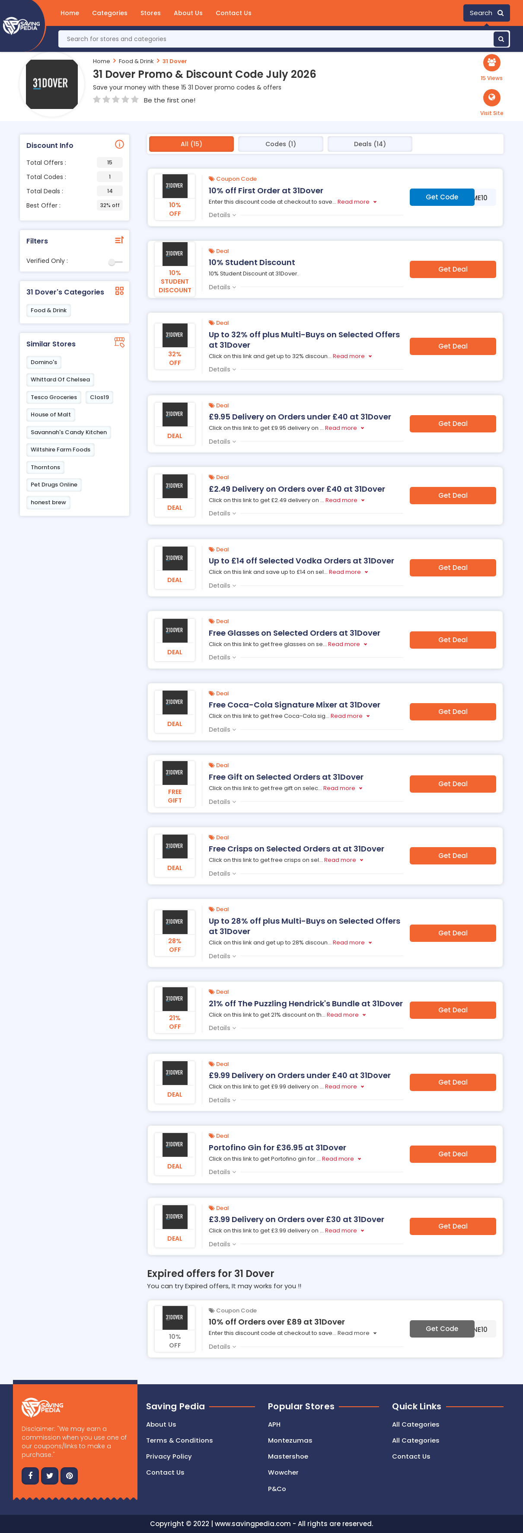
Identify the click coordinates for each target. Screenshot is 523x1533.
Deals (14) (370, 144)
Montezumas (290, 1440)
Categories (110, 13)
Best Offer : (74, 205)
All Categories (416, 1424)
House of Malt (51, 414)
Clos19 (99, 397)
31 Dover (175, 61)
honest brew (48, 502)
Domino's (44, 362)
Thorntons (45, 467)
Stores (150, 13)
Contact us (165, 1472)
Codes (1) (280, 144)
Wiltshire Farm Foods (60, 449)
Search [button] (487, 12)
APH (274, 1424)
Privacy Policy (169, 1456)
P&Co (277, 1488)
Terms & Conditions (180, 1440)
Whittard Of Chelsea (60, 379)
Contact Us (234, 13)
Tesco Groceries (54, 397)
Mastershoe (288, 1456)
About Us (188, 13)
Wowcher (283, 1472)
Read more (354, 202)
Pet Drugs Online (54, 484)
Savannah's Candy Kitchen (69, 432)
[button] (492, 103)
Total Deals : (74, 191)
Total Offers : (74, 162)
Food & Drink (136, 61)
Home (70, 13)
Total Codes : (74, 176)
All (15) (191, 144)
